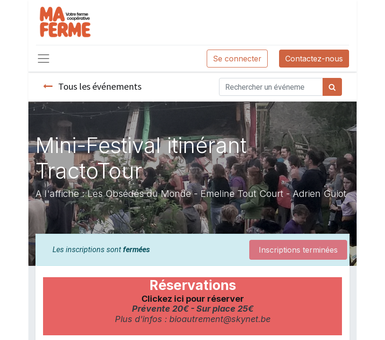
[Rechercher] (332, 87)
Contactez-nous (314, 58)
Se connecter (237, 58)
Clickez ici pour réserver (192, 299)
